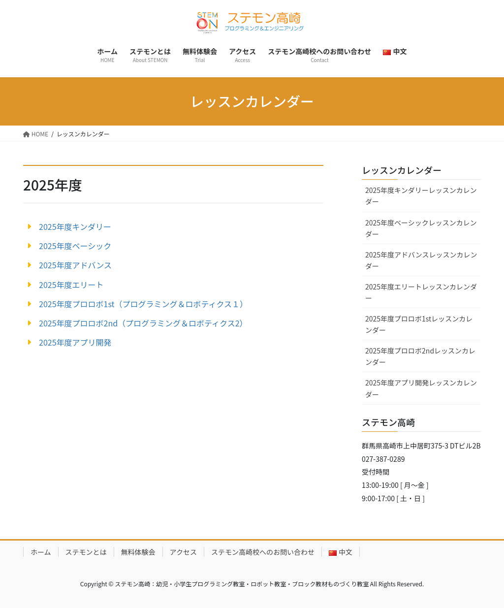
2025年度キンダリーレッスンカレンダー (421, 195)
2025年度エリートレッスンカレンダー (421, 292)
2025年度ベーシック (75, 246)
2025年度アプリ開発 (75, 342)
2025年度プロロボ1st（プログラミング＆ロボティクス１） (143, 304)
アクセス (183, 552)
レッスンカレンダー (401, 169)
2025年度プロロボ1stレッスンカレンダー (418, 324)
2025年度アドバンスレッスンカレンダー (421, 260)
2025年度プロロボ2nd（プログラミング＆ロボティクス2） (143, 323)
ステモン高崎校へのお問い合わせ (263, 552)
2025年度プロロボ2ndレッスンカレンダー (420, 356)
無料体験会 (138, 552)
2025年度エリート (71, 284)
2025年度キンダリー (75, 226)
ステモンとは (86, 552)
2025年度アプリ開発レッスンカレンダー (421, 388)
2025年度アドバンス (75, 265)
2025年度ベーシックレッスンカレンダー (421, 228)
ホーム (41, 552)
